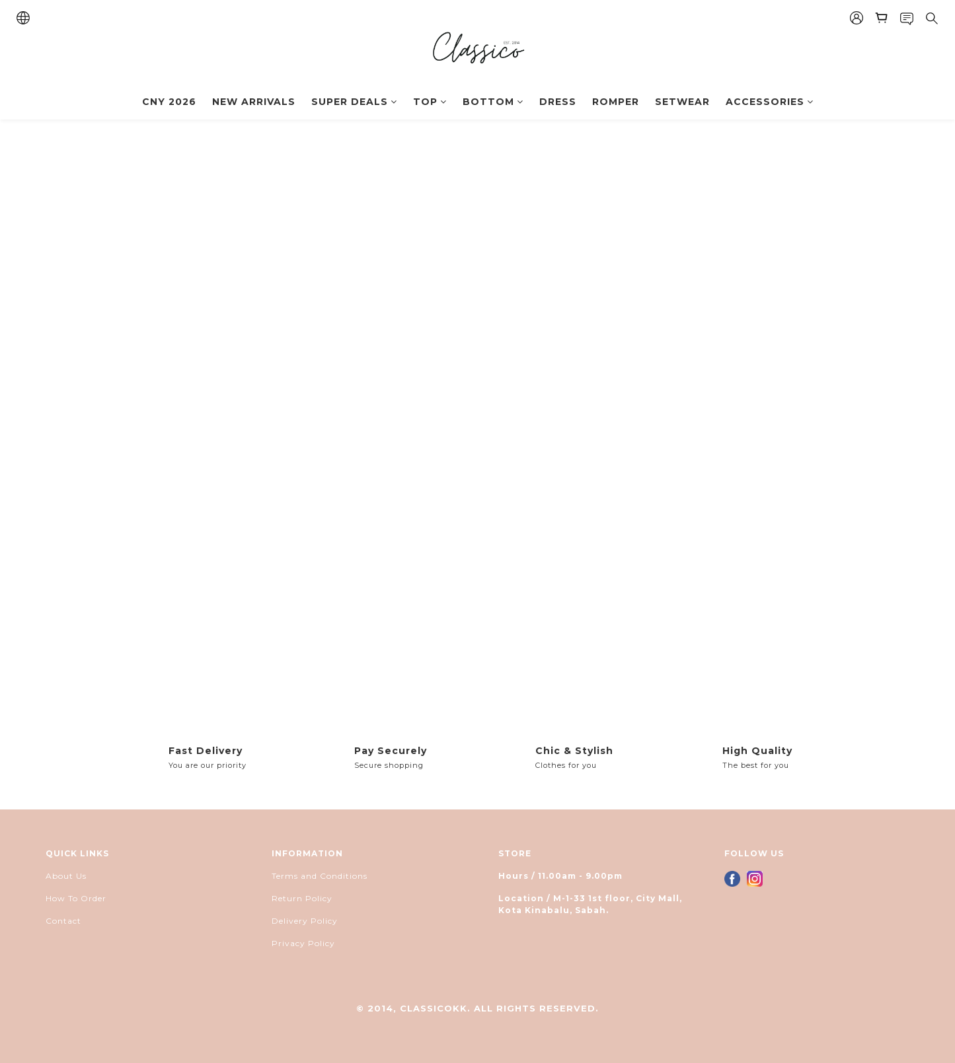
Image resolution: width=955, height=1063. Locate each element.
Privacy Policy (303, 943)
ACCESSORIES (770, 102)
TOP (430, 102)
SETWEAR (682, 102)
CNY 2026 (169, 102)
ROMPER (615, 102)
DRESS (557, 102)
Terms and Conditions (319, 876)
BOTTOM (493, 102)
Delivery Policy (305, 921)
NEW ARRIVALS (253, 102)
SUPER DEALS (354, 102)
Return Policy (302, 898)
